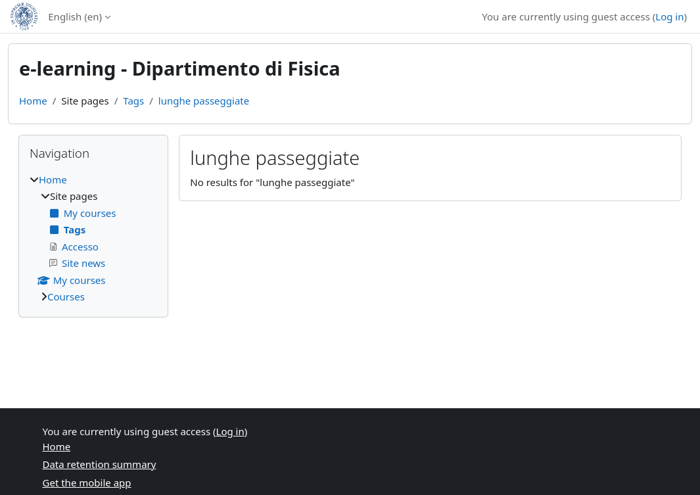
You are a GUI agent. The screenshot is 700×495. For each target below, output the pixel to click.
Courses (66, 296)
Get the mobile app (87, 482)
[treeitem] (93, 238)
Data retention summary (99, 464)
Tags (133, 100)
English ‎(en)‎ (75, 16)
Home (33, 100)
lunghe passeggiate (203, 100)
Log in (669, 16)
